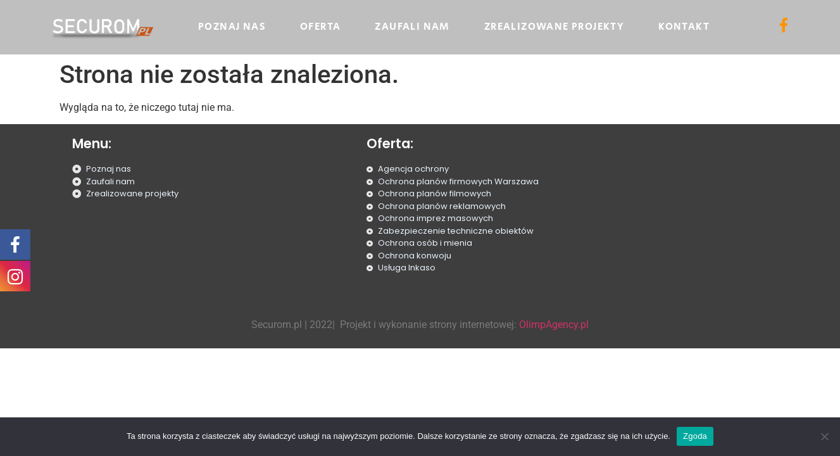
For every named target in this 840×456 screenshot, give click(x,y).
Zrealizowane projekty (554, 27)
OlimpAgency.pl (554, 325)
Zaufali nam (412, 27)
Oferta (320, 27)
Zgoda (695, 436)
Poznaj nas (232, 27)
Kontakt (684, 27)
